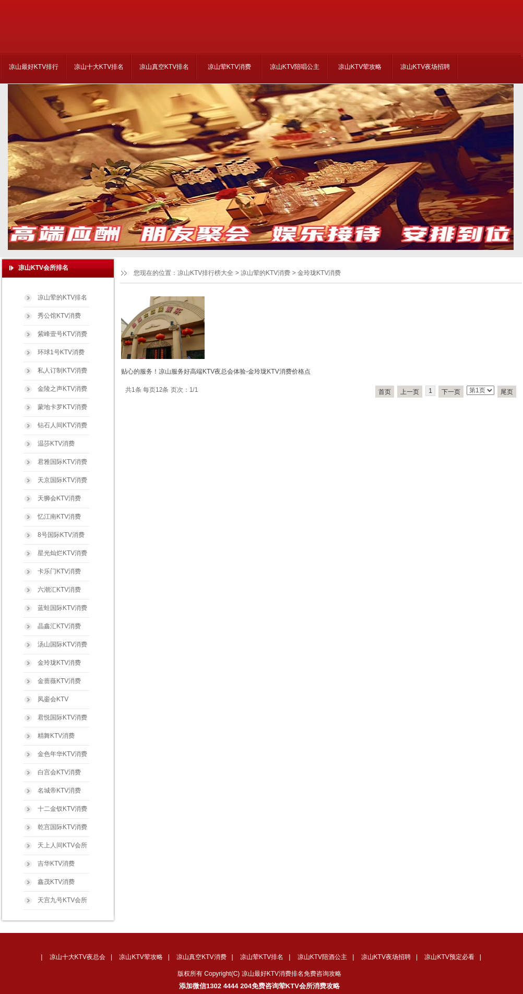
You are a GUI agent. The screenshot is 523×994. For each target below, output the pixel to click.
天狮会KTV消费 (59, 498)
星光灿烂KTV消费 (62, 553)
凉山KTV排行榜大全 (205, 273)
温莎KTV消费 (56, 443)
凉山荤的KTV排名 (62, 297)
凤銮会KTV (53, 699)
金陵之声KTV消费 (62, 388)
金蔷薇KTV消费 (59, 681)
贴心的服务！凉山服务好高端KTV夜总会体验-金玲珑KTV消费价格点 (216, 371)
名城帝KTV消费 (59, 790)
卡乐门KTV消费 (59, 571)
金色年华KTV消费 (62, 754)
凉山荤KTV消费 (229, 66)
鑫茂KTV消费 (56, 881)
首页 (384, 392)
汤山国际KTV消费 (62, 644)
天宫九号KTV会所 (62, 900)
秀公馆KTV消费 (59, 315)
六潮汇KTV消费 (59, 589)
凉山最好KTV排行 (33, 66)
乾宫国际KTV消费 (62, 827)
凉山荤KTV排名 (261, 957)
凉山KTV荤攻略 (360, 66)
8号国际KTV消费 (61, 534)
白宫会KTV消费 (59, 772)
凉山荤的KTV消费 (265, 273)
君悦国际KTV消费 (62, 717)
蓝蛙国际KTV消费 (62, 608)
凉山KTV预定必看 (449, 957)
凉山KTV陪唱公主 (294, 66)
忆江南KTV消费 (59, 516)
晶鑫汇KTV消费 (59, 626)
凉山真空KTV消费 (201, 957)
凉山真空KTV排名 (164, 66)
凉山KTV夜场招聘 (425, 66)
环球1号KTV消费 (61, 352)
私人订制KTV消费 (62, 370)
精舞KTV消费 (56, 735)
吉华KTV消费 (56, 863)
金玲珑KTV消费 (319, 273)
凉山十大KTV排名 (99, 66)
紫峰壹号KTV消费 (62, 334)
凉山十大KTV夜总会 (77, 957)
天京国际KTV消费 (62, 480)
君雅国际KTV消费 (62, 461)
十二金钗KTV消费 (62, 808)
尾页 (507, 392)
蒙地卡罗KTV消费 (62, 407)
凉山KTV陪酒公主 (322, 957)
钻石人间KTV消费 (62, 425)
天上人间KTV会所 (62, 845)
